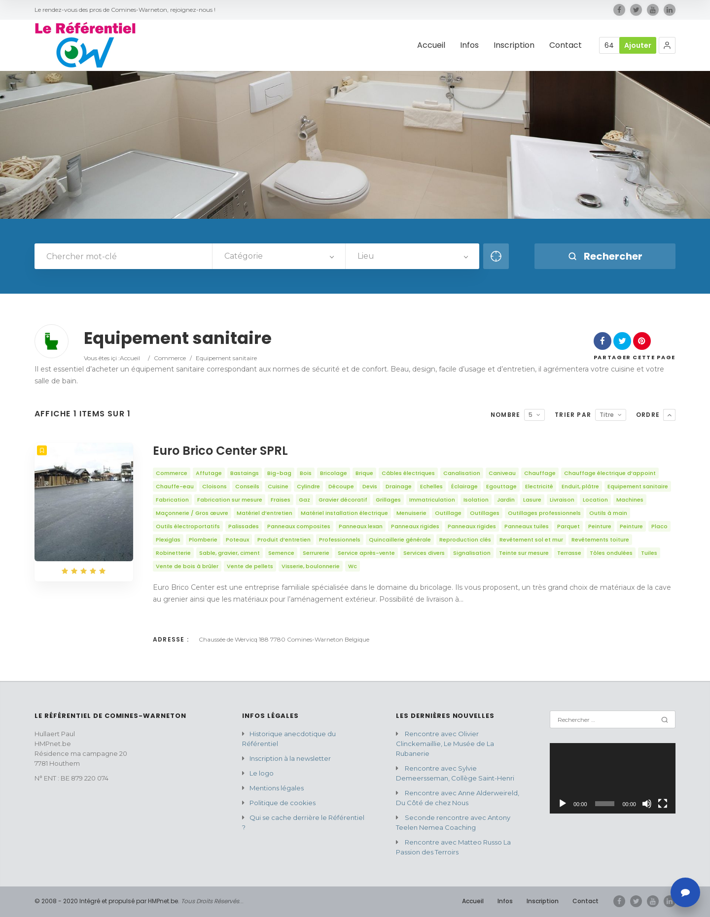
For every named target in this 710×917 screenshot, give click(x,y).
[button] (667, 45)
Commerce (170, 358)
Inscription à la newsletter (290, 758)
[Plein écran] (663, 804)
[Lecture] (563, 804)
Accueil (130, 358)
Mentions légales (276, 788)
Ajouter (637, 45)
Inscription (543, 901)
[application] (612, 778)
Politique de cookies (282, 803)
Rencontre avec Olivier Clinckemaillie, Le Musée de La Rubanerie (445, 743)
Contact (585, 901)
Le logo (261, 773)
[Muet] (647, 804)
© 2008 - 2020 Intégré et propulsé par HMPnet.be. (107, 901)
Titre (607, 414)
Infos (505, 901)
